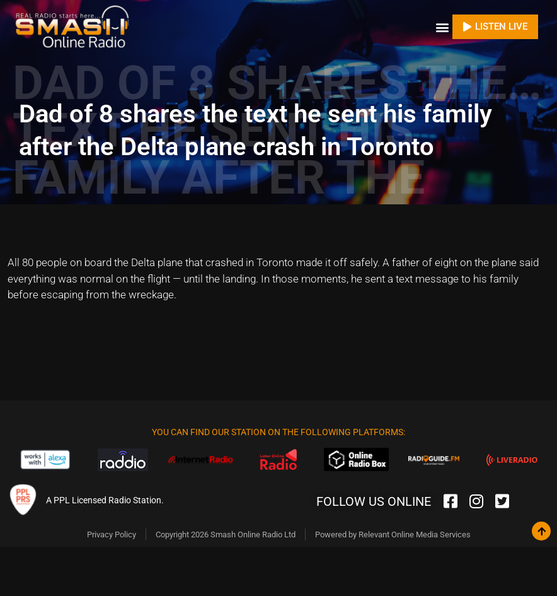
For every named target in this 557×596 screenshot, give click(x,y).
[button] (442, 25)
